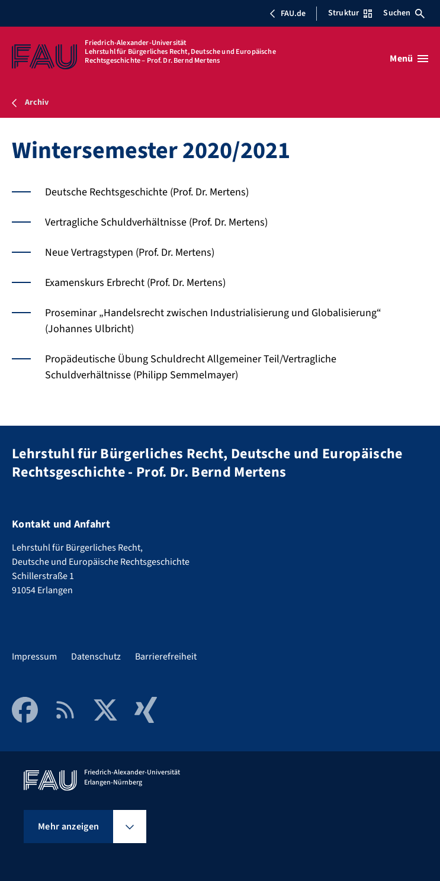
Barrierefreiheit (166, 656)
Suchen (404, 13)
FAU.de (287, 14)
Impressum (34, 656)
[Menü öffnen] (409, 59)
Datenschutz (96, 656)
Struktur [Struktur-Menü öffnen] (350, 13)
